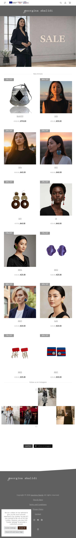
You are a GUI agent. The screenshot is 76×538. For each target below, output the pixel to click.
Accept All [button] (22, 528)
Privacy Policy (38, 509)
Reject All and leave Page (14, 532)
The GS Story (38, 500)
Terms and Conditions (38, 505)
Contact (38, 514)
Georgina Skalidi (37, 495)
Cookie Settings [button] (10, 528)
